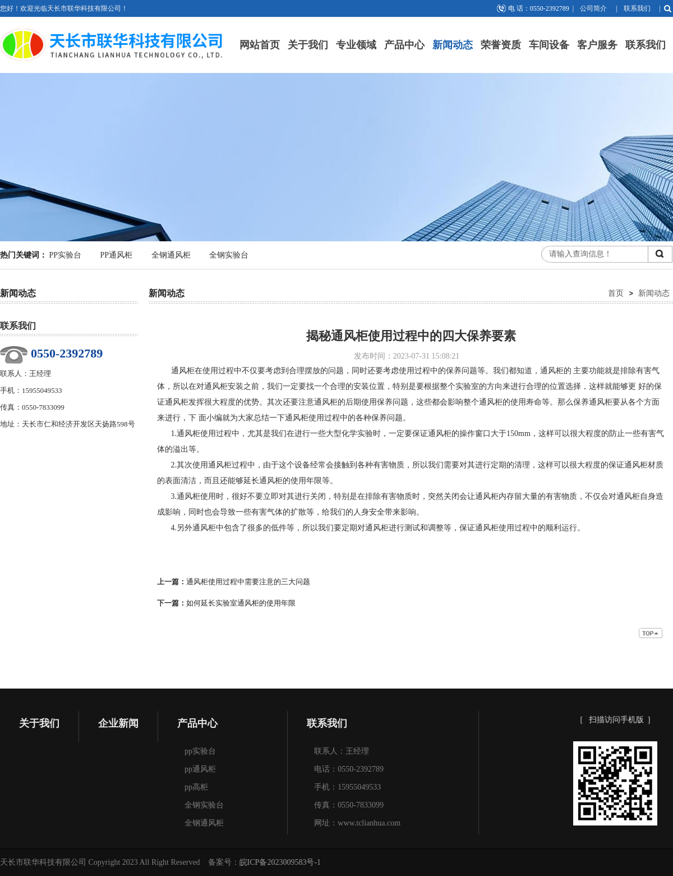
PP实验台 (65, 255)
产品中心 (404, 45)
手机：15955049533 (347, 787)
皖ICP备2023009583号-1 (280, 862)
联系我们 (637, 8)
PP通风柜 (116, 255)
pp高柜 (196, 787)
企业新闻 (118, 723)
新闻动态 (452, 45)
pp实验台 (200, 751)
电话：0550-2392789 (349, 769)
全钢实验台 (228, 255)
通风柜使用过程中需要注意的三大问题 (248, 581)
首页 (616, 292)
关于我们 (308, 45)
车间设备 (549, 45)
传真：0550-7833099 (349, 805)
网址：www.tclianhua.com (357, 823)
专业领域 (356, 45)
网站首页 (259, 45)
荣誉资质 (501, 45)
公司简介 (593, 8)
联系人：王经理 (341, 751)
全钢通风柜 (171, 255)
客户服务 (597, 45)
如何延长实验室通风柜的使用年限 (241, 603)
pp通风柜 (200, 769)
